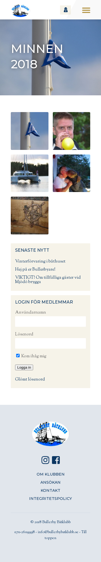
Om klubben (51, 474)
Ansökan (50, 482)
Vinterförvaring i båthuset (40, 261)
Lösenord (24, 334)
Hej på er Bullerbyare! (35, 270)
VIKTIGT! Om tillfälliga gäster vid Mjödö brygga (48, 280)
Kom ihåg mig (31, 356)
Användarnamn (30, 312)
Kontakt (50, 490)
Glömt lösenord (30, 379)
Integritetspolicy (50, 498)
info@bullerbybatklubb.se (58, 532)
